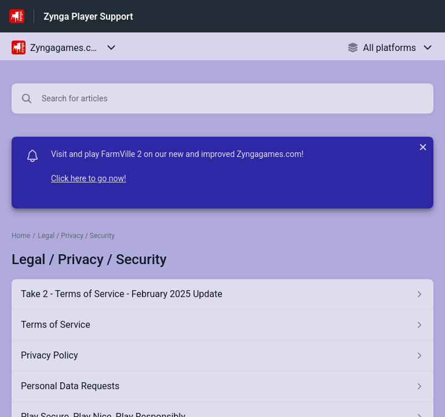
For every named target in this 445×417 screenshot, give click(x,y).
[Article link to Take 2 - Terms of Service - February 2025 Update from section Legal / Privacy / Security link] (222, 294)
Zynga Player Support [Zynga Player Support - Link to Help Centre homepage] (88, 16)
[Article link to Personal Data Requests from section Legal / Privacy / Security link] (222, 386)
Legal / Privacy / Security (76, 236)
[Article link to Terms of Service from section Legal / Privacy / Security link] (222, 325)
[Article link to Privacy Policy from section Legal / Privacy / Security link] (222, 356)
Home (21, 236)
